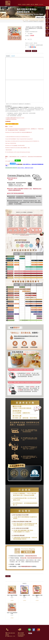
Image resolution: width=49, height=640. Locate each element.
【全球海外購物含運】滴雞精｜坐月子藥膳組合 (36, 20)
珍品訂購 (26, 20)
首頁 (23, 20)
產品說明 (13, 55)
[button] (20, 4)
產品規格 (8, 55)
